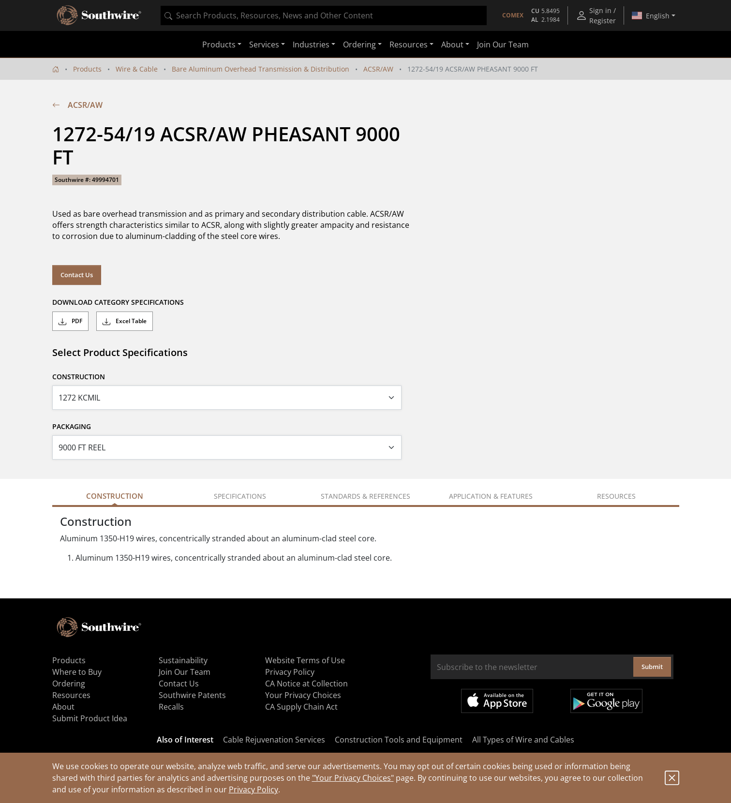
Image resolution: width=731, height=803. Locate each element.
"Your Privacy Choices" (353, 778)
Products (87, 69)
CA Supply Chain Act (301, 706)
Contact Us (76, 274)
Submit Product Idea (89, 718)
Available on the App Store (497, 701)
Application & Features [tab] (491, 496)
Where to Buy (77, 672)
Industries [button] (311, 44)
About (63, 706)
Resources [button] (408, 44)
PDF (70, 321)
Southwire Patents (192, 695)
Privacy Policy (253, 789)
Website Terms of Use (305, 660)
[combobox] (324, 15)
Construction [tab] (114, 496)
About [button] (452, 44)
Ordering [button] (359, 44)
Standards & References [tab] (365, 496)
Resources (71, 695)
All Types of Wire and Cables (523, 739)
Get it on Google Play (606, 701)
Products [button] (219, 44)
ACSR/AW (378, 69)
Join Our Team (503, 44)
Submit (652, 666)
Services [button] (264, 44)
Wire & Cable (137, 69)
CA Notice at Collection (306, 683)
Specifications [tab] (240, 496)
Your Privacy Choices (303, 695)
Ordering (68, 683)
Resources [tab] (616, 496)
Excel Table (125, 321)
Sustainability (183, 660)
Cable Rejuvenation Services (274, 739)
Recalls (171, 706)
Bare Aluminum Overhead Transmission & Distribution (260, 69)
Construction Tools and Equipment (398, 739)
